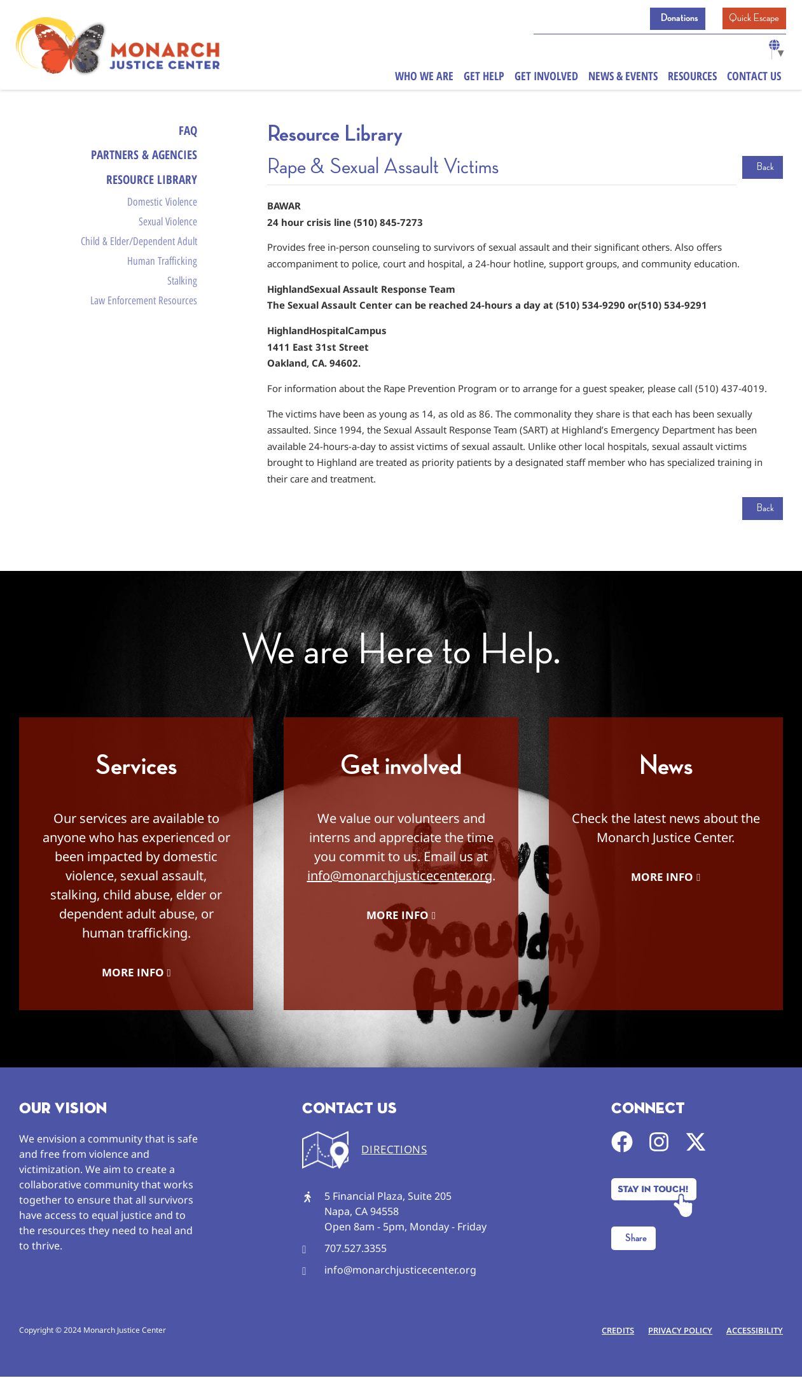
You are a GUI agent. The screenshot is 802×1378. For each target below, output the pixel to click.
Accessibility (753, 1331)
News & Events (623, 79)
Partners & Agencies (140, 157)
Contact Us (754, 79)
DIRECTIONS (394, 1149)
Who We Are (424, 79)
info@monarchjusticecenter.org (399, 875)
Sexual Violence (168, 231)
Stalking (182, 298)
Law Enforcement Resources (143, 319)
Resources (692, 79)
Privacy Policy (676, 1331)
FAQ (187, 130)
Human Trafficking (162, 275)
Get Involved (546, 79)
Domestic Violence (162, 209)
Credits (611, 1331)
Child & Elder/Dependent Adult (139, 253)
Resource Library (150, 184)
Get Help (484, 79)
